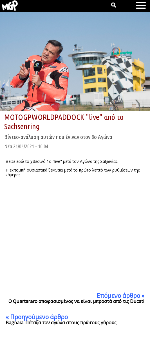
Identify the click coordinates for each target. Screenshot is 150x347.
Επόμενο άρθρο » (120, 296)
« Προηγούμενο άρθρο (37, 317)
